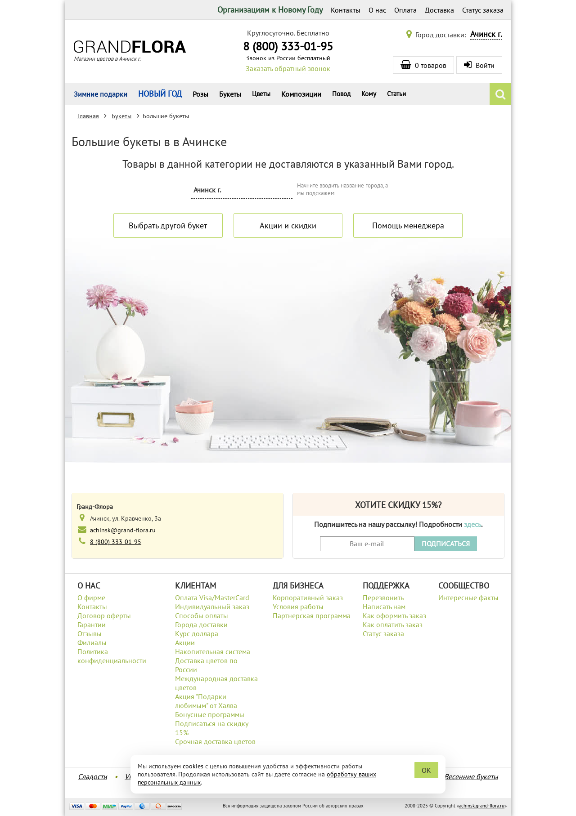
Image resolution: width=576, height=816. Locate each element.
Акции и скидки (288, 225)
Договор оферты (104, 615)
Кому (368, 93)
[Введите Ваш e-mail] (367, 543)
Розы (200, 93)
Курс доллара (196, 633)
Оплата (405, 9)
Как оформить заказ (394, 615)
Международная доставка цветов (216, 683)
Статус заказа (483, 9)
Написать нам (384, 606)
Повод (341, 93)
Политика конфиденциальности (111, 656)
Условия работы (298, 606)
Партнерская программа (312, 615)
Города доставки (201, 624)
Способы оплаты (201, 615)
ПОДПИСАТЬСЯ (446, 543)
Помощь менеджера (408, 225)
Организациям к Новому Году (270, 9)
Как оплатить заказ (393, 624)
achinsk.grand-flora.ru (481, 806)
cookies (193, 766)
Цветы (261, 93)
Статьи (396, 93)
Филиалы (92, 642)
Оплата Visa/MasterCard (212, 597)
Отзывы (89, 633)
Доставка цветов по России (206, 665)
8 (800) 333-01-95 (288, 46)
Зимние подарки (100, 93)
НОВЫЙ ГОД (160, 94)
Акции (185, 642)
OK (426, 770)
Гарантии (91, 624)
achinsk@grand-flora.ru (123, 530)
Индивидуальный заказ (212, 606)
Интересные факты (468, 597)
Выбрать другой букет (168, 225)
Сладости (92, 776)
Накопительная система (212, 651)
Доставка (439, 9)
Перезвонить (383, 597)
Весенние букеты (471, 776)
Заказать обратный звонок (288, 68)
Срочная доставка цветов (215, 741)
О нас (377, 9)
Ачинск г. (486, 34)
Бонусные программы (209, 714)
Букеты (230, 93)
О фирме (91, 597)
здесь (472, 524)
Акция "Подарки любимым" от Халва (206, 701)
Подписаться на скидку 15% (211, 728)
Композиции (301, 93)
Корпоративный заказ (308, 597)
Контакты (345, 9)
